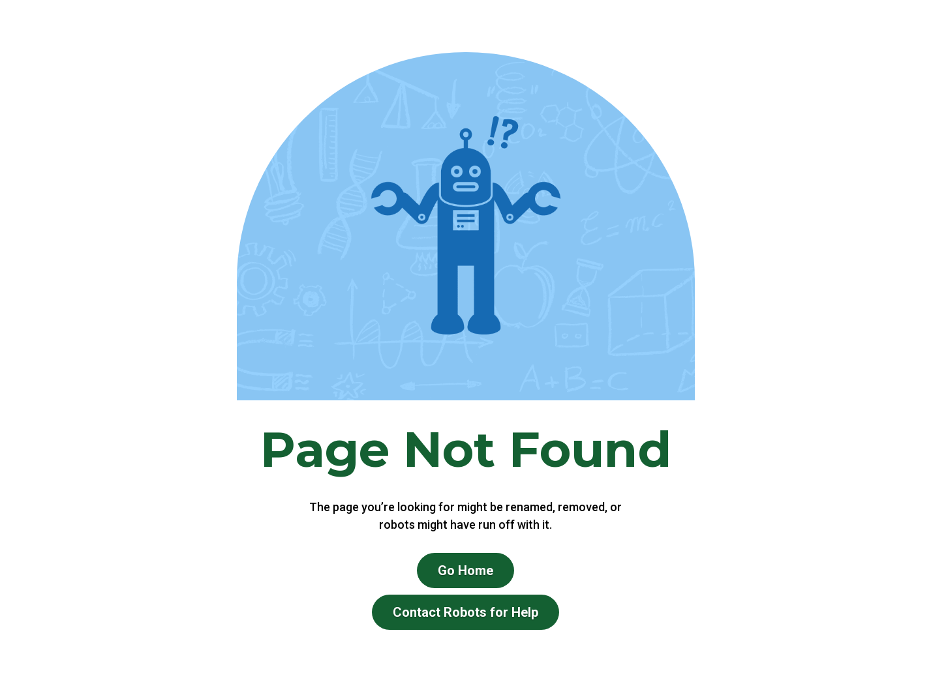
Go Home (465, 570)
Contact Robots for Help (465, 612)
